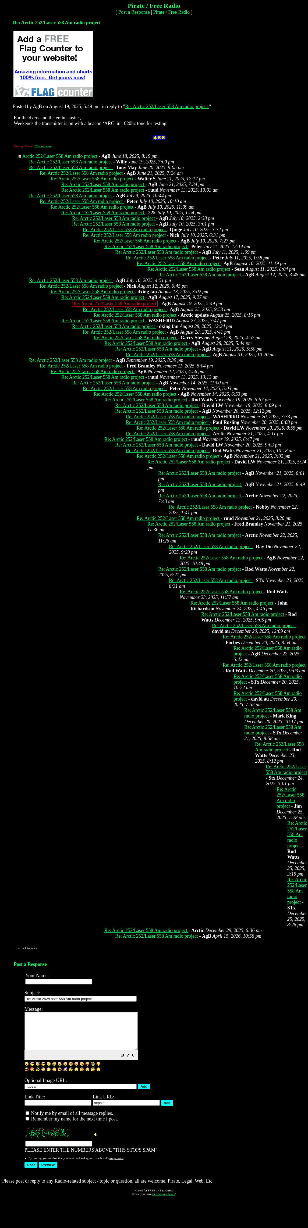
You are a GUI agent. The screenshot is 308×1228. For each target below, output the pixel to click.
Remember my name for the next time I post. (72, 1126)
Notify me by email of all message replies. (69, 1120)
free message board (163, 1201)
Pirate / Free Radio (171, 12)
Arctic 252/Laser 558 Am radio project (60, 156)
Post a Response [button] (134, 12)
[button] (136, 1063)
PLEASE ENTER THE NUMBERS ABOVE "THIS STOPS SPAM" (163, 1082)
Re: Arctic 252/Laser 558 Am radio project (167, 106)
